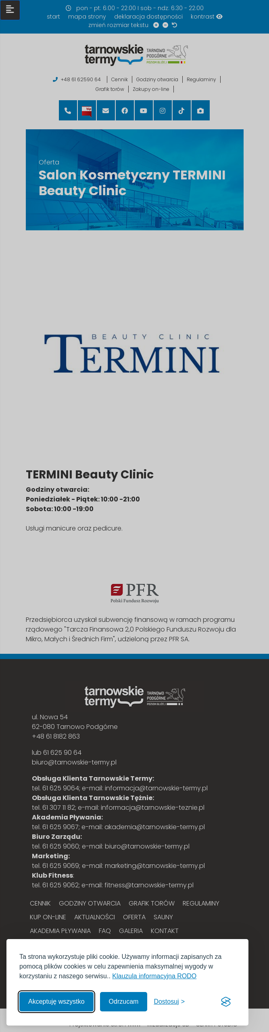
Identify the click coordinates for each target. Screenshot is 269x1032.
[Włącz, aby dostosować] (169, 1002)
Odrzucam (124, 1001)
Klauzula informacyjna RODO (154, 976)
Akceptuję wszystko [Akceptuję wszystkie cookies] (56, 1001)
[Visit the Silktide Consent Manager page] (226, 1001)
